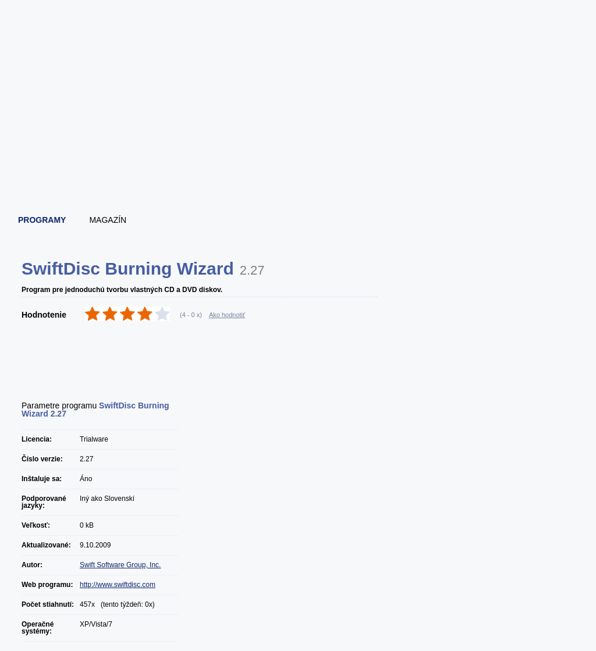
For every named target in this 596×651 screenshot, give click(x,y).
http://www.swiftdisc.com (117, 585)
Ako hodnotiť (227, 314)
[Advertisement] (298, 172)
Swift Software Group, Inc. (120, 565)
